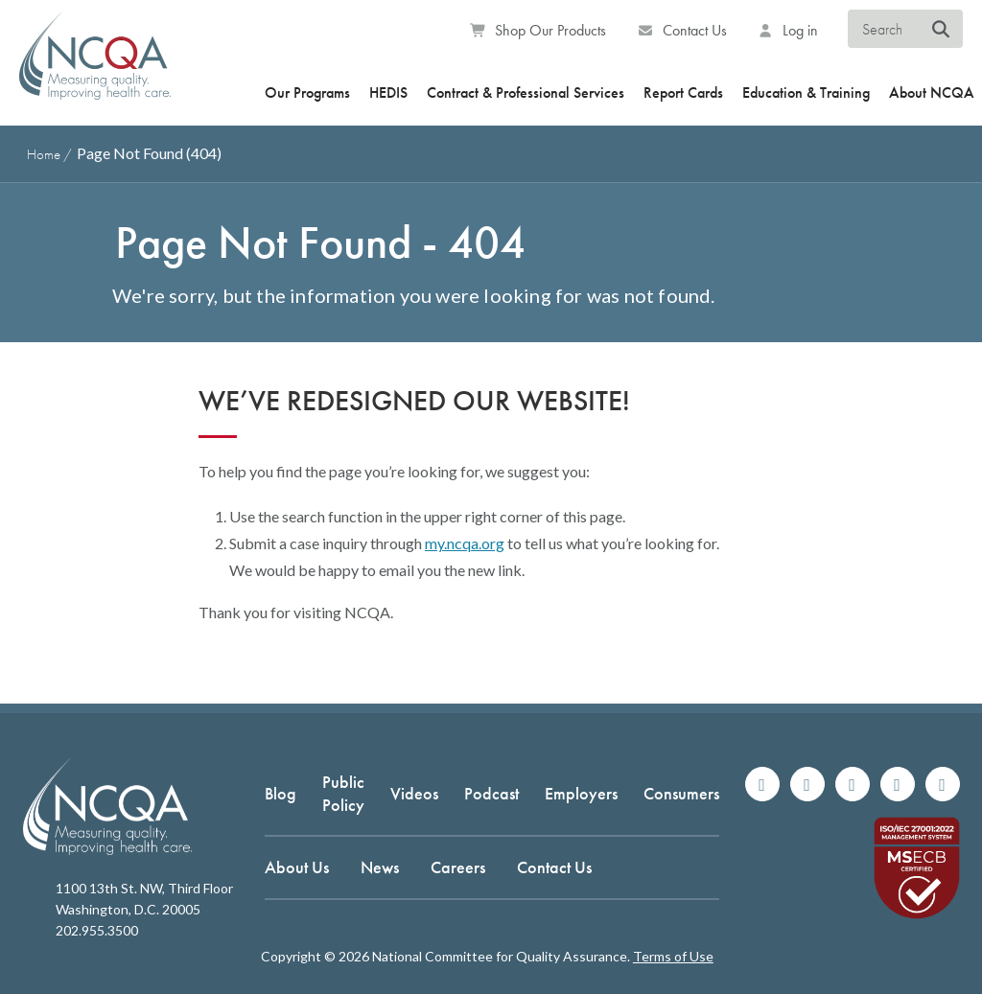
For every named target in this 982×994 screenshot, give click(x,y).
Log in (788, 30)
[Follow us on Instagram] (807, 784)
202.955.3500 (97, 930)
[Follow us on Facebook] (762, 784)
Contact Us (682, 30)
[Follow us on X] (852, 784)
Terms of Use (673, 956)
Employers (581, 793)
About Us (297, 867)
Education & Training (806, 92)
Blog (280, 793)
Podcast (491, 793)
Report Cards (683, 92)
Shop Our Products (538, 30)
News (380, 867)
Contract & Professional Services (525, 92)
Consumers (681, 793)
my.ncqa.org (464, 543)
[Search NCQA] (941, 29)
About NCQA (931, 92)
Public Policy (343, 793)
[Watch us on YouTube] (942, 784)
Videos (414, 793)
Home (43, 154)
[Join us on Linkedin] (897, 784)
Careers (458, 867)
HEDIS (388, 92)
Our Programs (307, 92)
